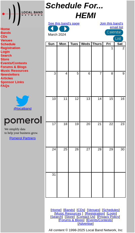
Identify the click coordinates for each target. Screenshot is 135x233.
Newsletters (10, 74)
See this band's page (64, 23)
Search (6, 55)
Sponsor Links (12, 82)
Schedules (111, 210)
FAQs (5, 86)
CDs (4, 36)
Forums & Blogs (14, 67)
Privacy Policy (108, 217)
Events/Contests (14, 63)
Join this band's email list (111, 25)
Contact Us (86, 217)
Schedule (8, 44)
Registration (10, 48)
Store (5, 59)
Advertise (86, 223)
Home (5, 29)
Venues (6, 40)
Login (5, 52)
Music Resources (14, 71)
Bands (6, 33)
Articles (7, 78)
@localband (23, 108)
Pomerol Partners (22, 138)
